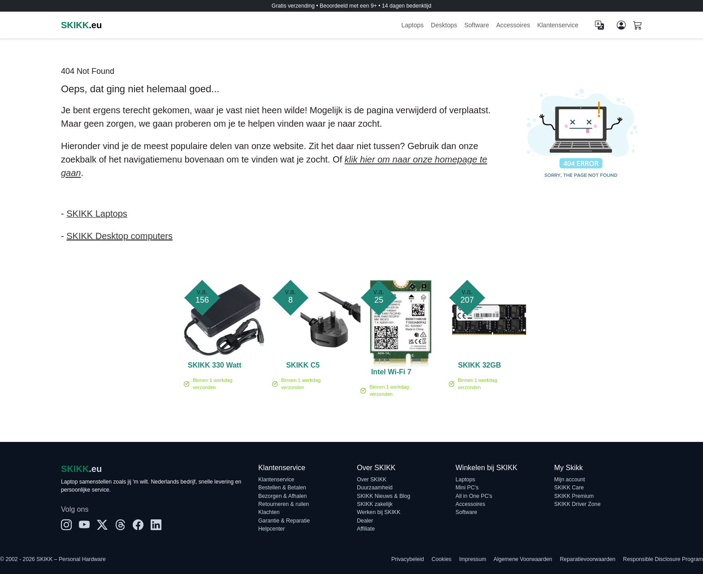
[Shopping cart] (637, 26)
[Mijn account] (621, 25)
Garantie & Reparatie (284, 521)
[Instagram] (66, 525)
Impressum (472, 559)
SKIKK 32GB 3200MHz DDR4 (479, 366)
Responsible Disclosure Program (663, 559)
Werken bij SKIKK (378, 512)
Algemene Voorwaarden (523, 559)
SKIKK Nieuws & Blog (383, 496)
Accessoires (513, 25)
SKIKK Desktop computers (119, 236)
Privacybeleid (407, 559)
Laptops (412, 25)
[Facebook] (138, 525)
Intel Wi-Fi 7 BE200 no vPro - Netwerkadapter (391, 373)
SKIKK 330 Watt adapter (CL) (214, 366)
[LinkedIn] (156, 525)
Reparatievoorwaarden (588, 559)
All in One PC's (474, 496)
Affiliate (366, 529)
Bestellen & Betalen (282, 487)
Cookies (441, 559)
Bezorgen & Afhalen (282, 496)
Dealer (365, 521)
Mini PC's (467, 487)
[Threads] (120, 525)
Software (476, 25)
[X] (102, 525)
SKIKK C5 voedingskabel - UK (303, 366)
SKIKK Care (569, 487)
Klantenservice (557, 25)
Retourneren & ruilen (283, 504)
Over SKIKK (371, 479)
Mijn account (569, 479)
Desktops (444, 25)
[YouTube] (84, 525)
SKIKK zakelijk (375, 504)
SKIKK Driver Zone (577, 504)
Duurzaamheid (375, 487)
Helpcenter (271, 529)
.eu (81, 25)
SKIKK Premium (574, 496)
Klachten (269, 512)
